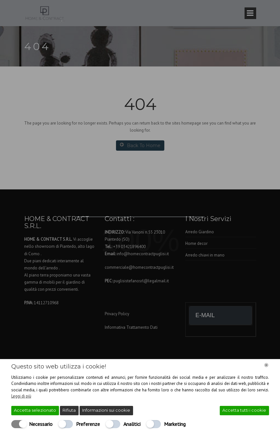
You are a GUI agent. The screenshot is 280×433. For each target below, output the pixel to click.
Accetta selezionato (35, 410)
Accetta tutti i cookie (244, 410)
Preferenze (88, 424)
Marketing (175, 424)
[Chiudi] (266, 365)
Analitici (131, 424)
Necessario (41, 424)
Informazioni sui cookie (106, 410)
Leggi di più (21, 396)
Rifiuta (69, 410)
